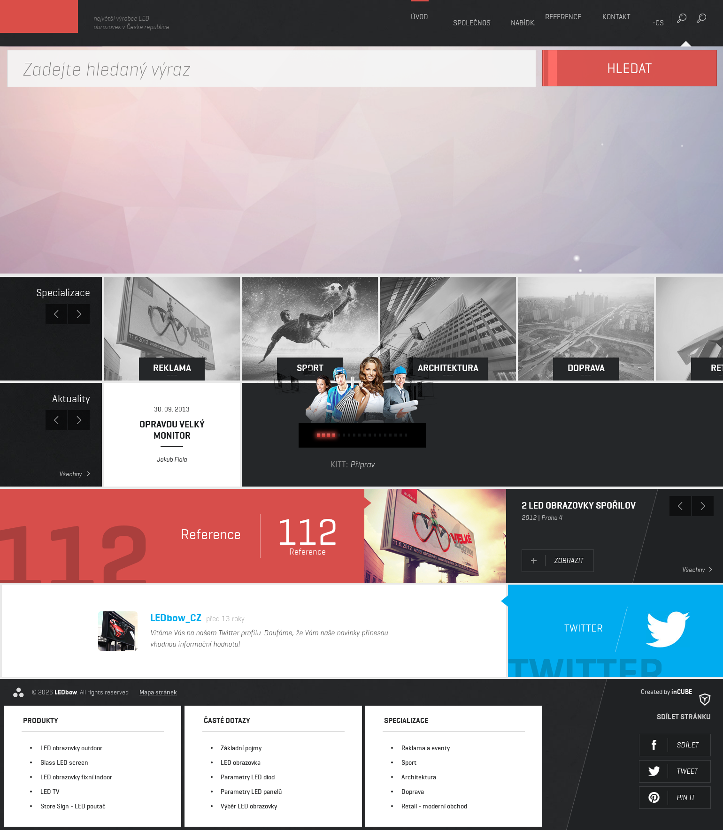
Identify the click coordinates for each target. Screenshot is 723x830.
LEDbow (51, 23)
